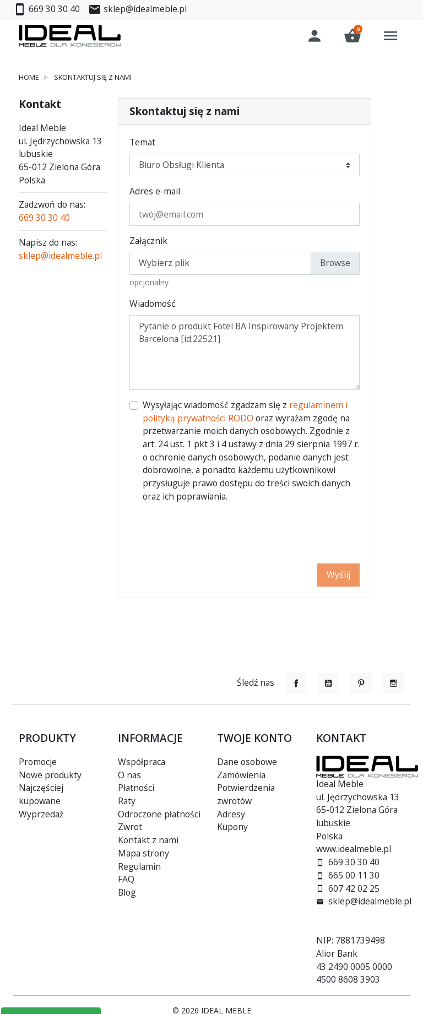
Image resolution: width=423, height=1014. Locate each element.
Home (29, 79)
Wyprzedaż (41, 814)
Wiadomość (152, 305)
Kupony (232, 827)
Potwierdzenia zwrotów (246, 794)
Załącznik (148, 242)
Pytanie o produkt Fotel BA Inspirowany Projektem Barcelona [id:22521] (244, 354)
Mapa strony (143, 853)
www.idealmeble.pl (353, 849)
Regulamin (139, 866)
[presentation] (276, 534)
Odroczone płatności (159, 814)
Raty (126, 801)
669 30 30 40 (44, 219)
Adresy (231, 814)
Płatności (136, 788)
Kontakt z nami (148, 840)
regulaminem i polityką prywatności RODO (245, 413)
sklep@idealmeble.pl (60, 257)
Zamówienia (241, 775)
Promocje (38, 762)
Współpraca (141, 762)
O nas (129, 775)
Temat (142, 144)
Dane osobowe (247, 762)
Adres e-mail (154, 193)
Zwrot (130, 827)
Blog (127, 892)
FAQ (126, 879)
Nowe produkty (50, 775)
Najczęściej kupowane (41, 794)
